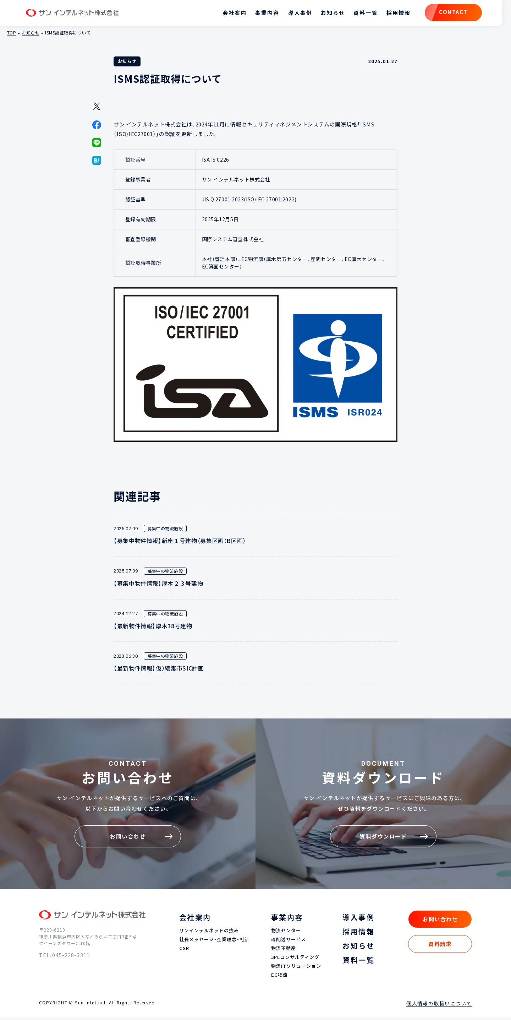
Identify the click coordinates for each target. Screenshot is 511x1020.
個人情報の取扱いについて (439, 1005)
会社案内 (221, 14)
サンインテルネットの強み (209, 933)
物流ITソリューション (296, 968)
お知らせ (319, 14)
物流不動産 (283, 951)
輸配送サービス (288, 942)
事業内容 (254, 14)
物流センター (286, 933)
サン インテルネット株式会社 (86, 14)
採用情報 (385, 14)
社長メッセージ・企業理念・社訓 (214, 942)
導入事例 (287, 14)
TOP (11, 35)
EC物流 (279, 977)
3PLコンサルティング (295, 960)
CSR (184, 951)
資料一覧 (352, 14)
